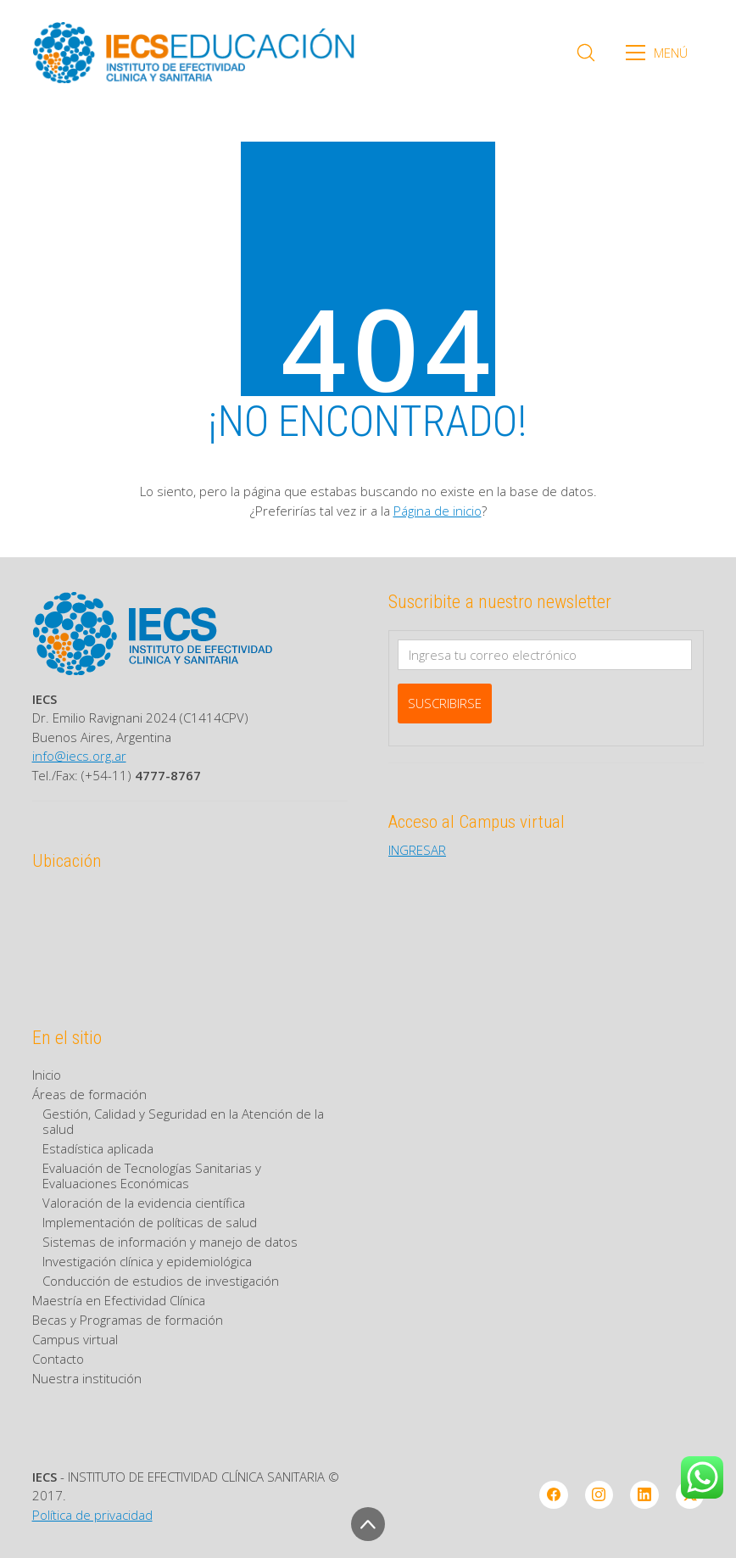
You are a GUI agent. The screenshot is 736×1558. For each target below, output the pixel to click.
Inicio (46, 1074)
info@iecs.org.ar (79, 755)
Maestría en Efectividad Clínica (118, 1300)
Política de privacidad (92, 1514)
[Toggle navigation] (662, 52)
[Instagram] (599, 1495)
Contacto (58, 1358)
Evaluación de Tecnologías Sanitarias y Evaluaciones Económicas (151, 1175)
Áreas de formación (89, 1094)
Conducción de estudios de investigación (160, 1280)
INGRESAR (417, 849)
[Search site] (586, 52)
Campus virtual (75, 1339)
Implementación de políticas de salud (149, 1222)
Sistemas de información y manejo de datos (170, 1241)
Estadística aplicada (97, 1148)
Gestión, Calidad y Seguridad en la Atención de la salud (183, 1121)
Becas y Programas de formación (127, 1319)
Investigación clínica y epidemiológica (147, 1261)
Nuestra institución (87, 1378)
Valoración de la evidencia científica (143, 1202)
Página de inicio (437, 510)
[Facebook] (553, 1495)
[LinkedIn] (644, 1495)
